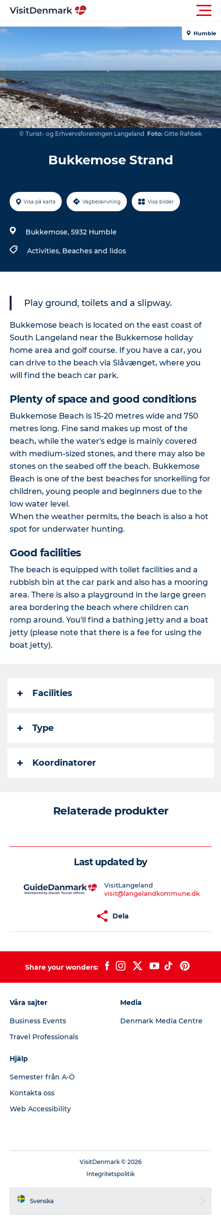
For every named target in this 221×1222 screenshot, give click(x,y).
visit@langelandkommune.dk (152, 893)
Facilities (44, 693)
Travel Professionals (44, 1037)
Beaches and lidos (94, 251)
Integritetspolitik (110, 1174)
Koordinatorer (56, 762)
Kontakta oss (32, 1093)
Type (35, 728)
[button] (154, 10)
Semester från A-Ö (42, 1077)
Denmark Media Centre (161, 1021)
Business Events (38, 1021)
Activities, (44, 251)
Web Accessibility (40, 1109)
